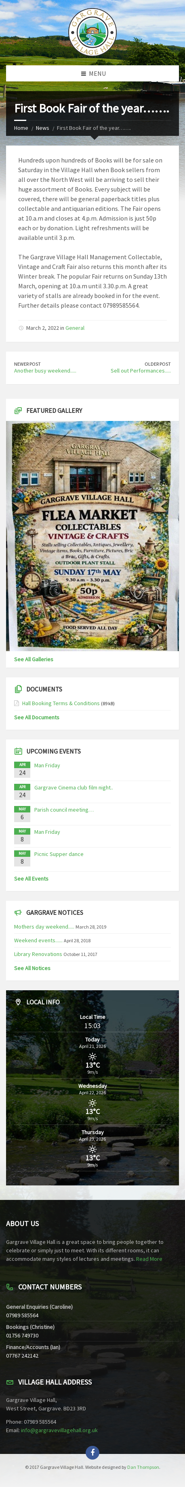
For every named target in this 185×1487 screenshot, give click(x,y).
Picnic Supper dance (59, 854)
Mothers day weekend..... (44, 926)
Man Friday (47, 765)
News (42, 127)
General (74, 327)
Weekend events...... (38, 940)
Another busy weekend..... (45, 370)
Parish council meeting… (64, 809)
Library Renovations (38, 954)
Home (21, 127)
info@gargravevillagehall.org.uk (59, 1430)
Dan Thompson (143, 1467)
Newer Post (27, 364)
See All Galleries (33, 659)
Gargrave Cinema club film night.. (73, 787)
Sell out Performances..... (141, 370)
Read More (149, 1258)
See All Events (31, 878)
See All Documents (36, 717)
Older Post (158, 364)
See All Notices (32, 968)
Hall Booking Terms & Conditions (61, 703)
